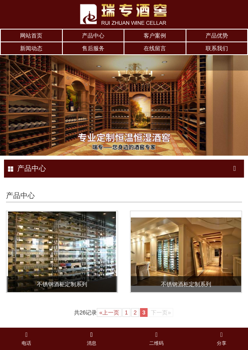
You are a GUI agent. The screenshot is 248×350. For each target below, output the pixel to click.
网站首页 (31, 35)
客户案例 (155, 35)
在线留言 (155, 48)
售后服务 (93, 48)
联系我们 (217, 48)
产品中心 (93, 35)
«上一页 (109, 312)
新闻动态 (31, 48)
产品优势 (217, 35)
